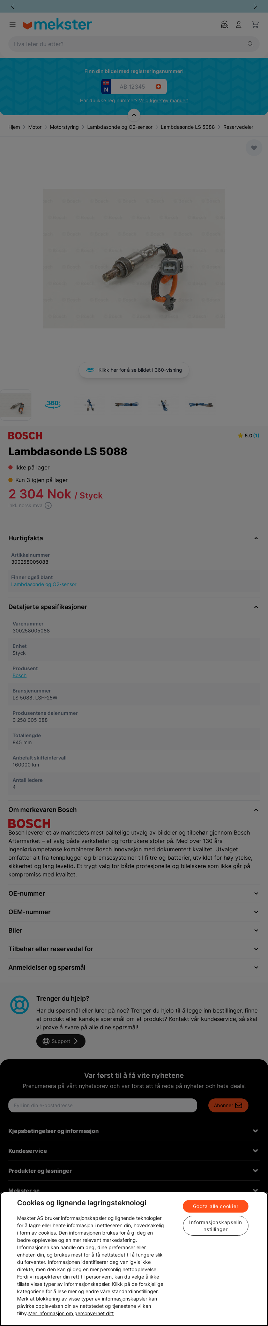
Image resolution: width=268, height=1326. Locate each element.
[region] (134, 1259)
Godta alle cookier (216, 1206)
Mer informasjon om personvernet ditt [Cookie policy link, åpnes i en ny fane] (71, 1313)
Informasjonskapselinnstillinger (215, 1225)
